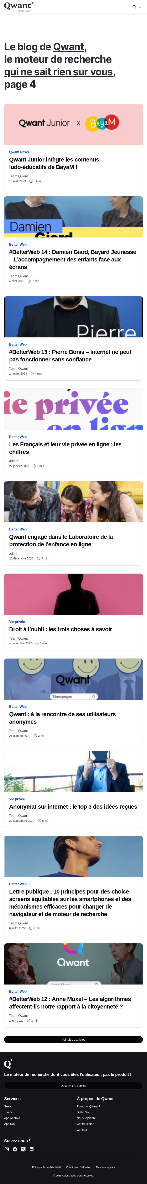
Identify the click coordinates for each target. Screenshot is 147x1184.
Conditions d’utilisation (78, 1167)
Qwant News (19, 152)
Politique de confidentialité (46, 1167)
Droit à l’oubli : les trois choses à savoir (60, 629)
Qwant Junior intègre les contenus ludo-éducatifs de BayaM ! (54, 163)
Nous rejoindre (86, 1118)
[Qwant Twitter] (23, 1149)
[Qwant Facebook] (14, 1149)
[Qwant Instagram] (6, 1149)
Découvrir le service (73, 1085)
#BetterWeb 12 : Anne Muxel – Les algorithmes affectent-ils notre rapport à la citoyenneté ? (70, 1003)
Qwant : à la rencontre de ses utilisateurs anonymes (62, 718)
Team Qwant (18, 176)
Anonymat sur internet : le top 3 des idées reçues (73, 806)
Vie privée (17, 622)
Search (8, 1106)
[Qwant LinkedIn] (31, 1149)
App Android (12, 1118)
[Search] (134, 7)
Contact (82, 1129)
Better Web (18, 244)
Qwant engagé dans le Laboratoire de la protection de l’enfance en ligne (61, 541)
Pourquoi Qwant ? (88, 1106)
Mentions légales (105, 1167)
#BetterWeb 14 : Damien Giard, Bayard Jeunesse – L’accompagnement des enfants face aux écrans (72, 259)
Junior (8, 1112)
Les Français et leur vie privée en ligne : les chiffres (65, 448)
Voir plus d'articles (73, 1039)
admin (13, 461)
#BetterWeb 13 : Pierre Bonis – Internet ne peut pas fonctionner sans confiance (70, 356)
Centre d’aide (85, 1124)
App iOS (9, 1124)
